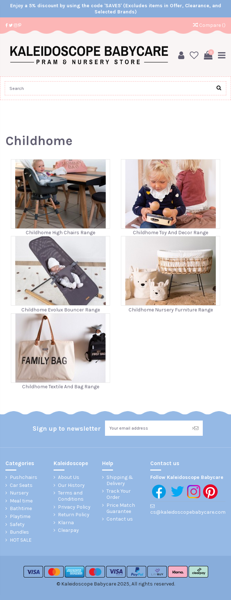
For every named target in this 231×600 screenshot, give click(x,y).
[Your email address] (146, 428)
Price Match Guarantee (120, 508)
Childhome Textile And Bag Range (60, 387)
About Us (68, 477)
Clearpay (68, 530)
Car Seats (21, 485)
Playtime (20, 517)
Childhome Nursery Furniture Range (171, 310)
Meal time (21, 501)
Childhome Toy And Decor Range (170, 232)
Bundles (19, 532)
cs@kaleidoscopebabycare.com (188, 512)
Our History (71, 485)
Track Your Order (118, 494)
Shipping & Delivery (119, 481)
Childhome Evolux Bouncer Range (60, 310)
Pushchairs (23, 477)
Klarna (66, 523)
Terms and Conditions (71, 496)
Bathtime (21, 509)
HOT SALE (21, 540)
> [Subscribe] (195, 428)
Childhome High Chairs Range (60, 232)
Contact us (119, 519)
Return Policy (73, 515)
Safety (17, 524)
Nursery (19, 493)
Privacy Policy (74, 507)
